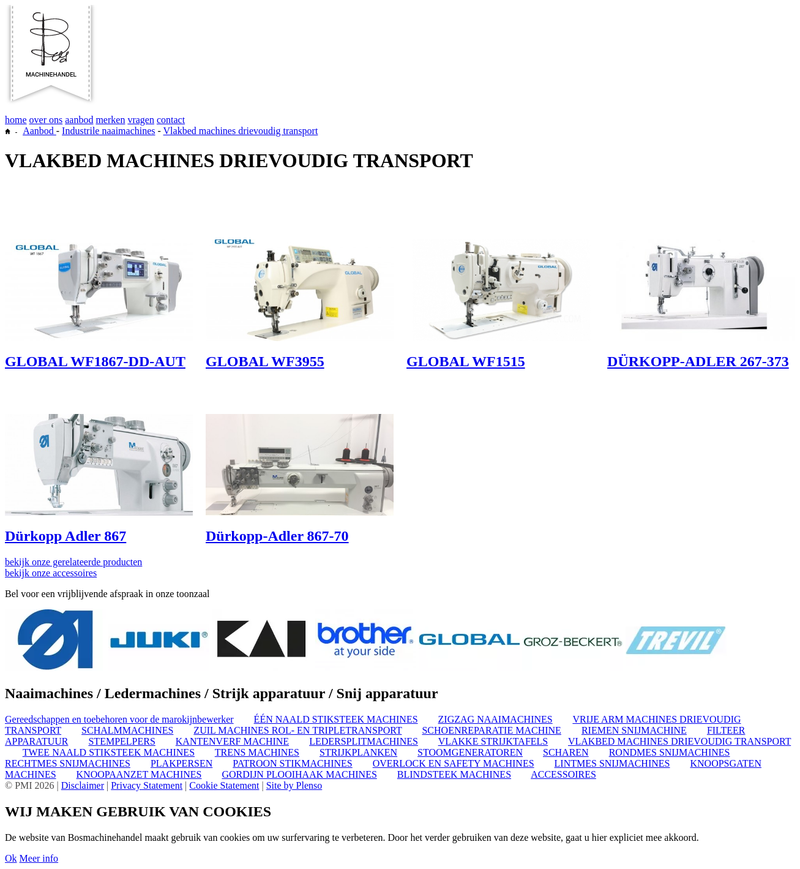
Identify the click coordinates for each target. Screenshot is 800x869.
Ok (11, 858)
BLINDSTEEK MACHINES (454, 774)
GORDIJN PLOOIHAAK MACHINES (299, 774)
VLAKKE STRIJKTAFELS (493, 741)
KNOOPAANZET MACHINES (139, 774)
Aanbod (39, 131)
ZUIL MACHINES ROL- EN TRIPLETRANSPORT (297, 730)
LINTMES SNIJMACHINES (612, 763)
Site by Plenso (294, 785)
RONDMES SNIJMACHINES (669, 752)
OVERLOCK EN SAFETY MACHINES (453, 763)
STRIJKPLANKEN (358, 752)
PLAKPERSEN (181, 763)
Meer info (39, 858)
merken (110, 120)
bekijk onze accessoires (51, 573)
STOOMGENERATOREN (470, 752)
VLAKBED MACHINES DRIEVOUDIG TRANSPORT (679, 741)
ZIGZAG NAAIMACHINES (495, 719)
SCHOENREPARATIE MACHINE (491, 730)
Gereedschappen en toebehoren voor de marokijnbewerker (119, 719)
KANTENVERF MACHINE (232, 741)
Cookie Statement (224, 785)
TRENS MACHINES (257, 752)
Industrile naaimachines (108, 131)
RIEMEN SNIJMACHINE (634, 730)
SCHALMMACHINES (127, 730)
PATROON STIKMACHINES (292, 763)
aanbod (79, 120)
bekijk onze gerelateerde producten (73, 562)
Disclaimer (82, 785)
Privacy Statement (146, 785)
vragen (140, 120)
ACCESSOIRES (563, 774)
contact (171, 120)
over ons (46, 120)
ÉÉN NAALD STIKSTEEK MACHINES (336, 719)
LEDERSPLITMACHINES (363, 741)
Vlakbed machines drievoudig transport (240, 131)
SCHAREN (566, 752)
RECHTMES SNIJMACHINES (67, 763)
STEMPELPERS (121, 741)
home (16, 120)
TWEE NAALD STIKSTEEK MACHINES (109, 752)
